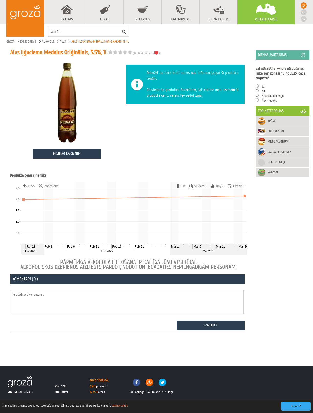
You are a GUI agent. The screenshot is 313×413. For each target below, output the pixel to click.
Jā (263, 86)
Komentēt (210, 325)
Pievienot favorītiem (67, 154)
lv (303, 5)
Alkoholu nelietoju (273, 96)
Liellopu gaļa (277, 162)
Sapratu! (296, 406)
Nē (263, 91)
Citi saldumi (276, 131)
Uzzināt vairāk (120, 405)
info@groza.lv (23, 392)
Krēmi (272, 121)
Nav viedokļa (270, 100)
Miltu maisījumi (278, 141)
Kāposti (273, 172)
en (303, 19)
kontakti (60, 386)
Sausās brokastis (280, 152)
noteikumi (61, 392)
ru (303, 12)
